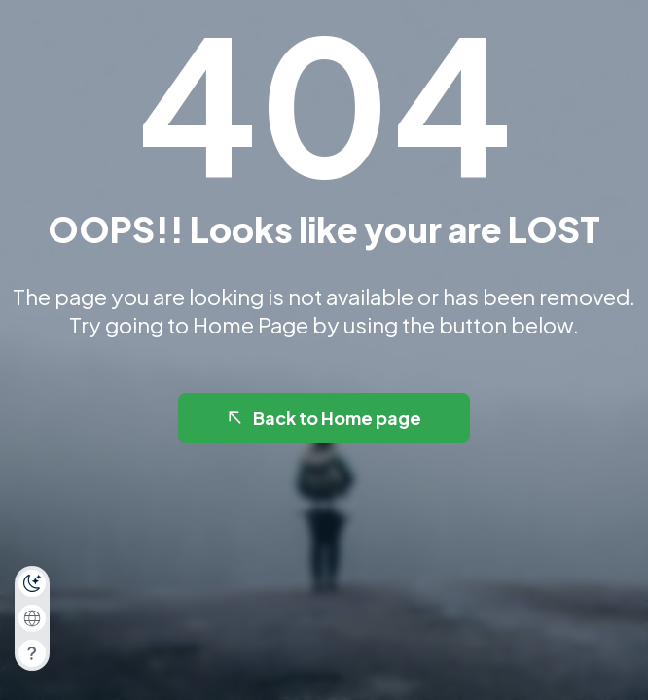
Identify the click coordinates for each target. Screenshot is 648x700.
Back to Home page (322, 417)
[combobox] (32, 618)
